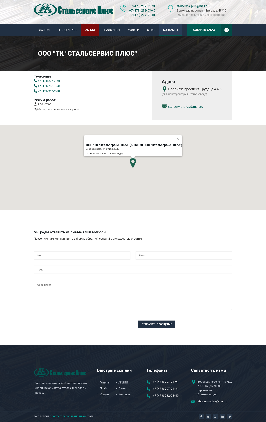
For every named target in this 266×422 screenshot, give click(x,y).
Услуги (133, 30)
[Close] (178, 139)
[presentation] (59, 327)
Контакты (170, 30)
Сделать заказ (212, 30)
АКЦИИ (90, 30)
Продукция (68, 30)
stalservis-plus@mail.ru (192, 6)
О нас (151, 30)
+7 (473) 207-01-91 (142, 6)
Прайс (102, 388)
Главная (44, 30)
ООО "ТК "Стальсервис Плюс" (69, 416)
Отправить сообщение (157, 324)
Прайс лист (111, 30)
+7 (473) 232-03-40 (142, 10)
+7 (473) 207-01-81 (142, 15)
